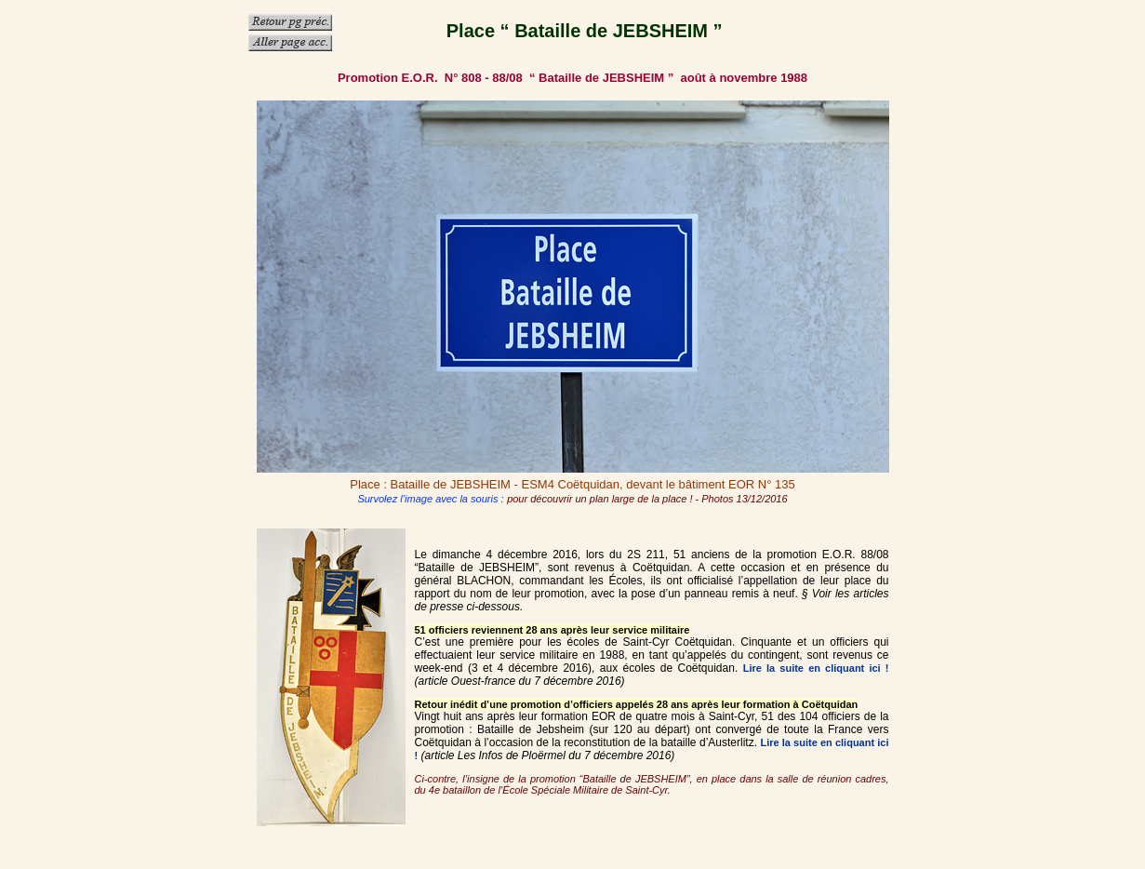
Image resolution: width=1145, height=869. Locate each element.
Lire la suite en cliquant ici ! (816, 668)
